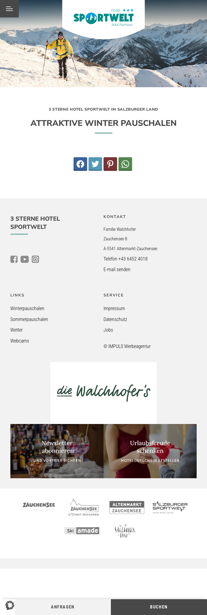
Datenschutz (115, 319)
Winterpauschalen (27, 308)
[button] (10, 605)
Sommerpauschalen (29, 319)
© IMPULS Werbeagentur (127, 346)
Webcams (19, 341)
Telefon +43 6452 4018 (126, 259)
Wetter (16, 330)
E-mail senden (117, 269)
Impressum (114, 308)
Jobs (108, 330)
